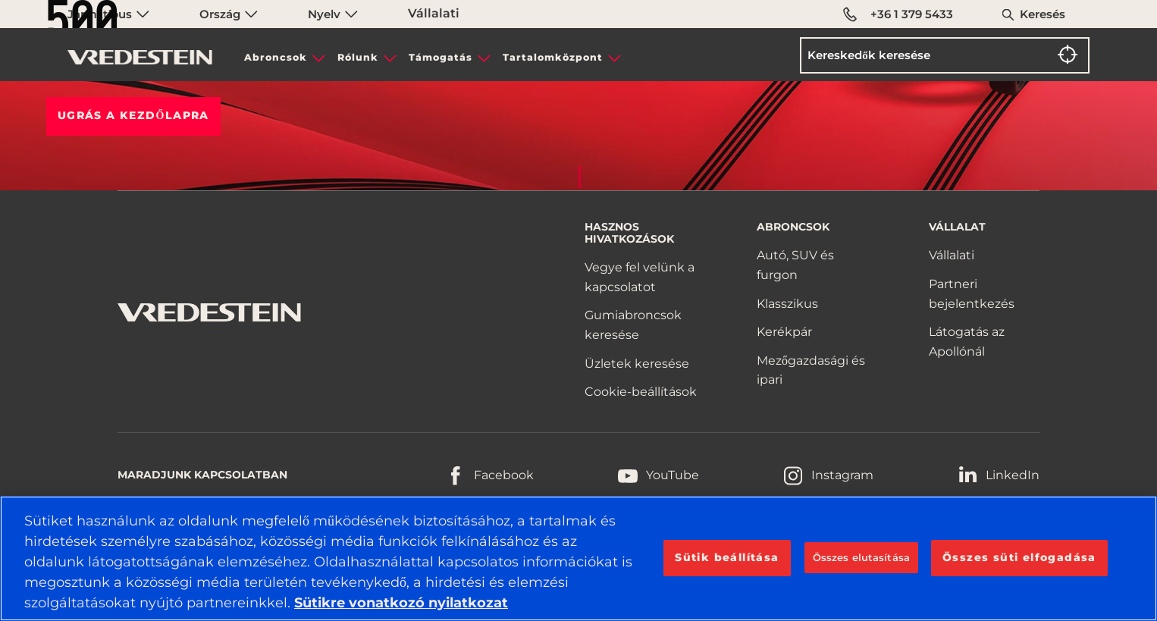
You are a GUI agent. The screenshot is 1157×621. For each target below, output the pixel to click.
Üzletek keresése (637, 363)
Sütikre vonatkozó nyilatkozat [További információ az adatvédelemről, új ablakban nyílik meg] (401, 602)
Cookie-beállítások (641, 391)
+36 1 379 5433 (898, 14)
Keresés (1042, 14)
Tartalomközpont (553, 57)
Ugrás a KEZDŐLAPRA (133, 115)
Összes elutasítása (861, 557)
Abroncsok (275, 57)
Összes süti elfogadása (1019, 557)
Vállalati (951, 255)
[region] (578, 558)
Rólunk (357, 57)
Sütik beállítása (727, 557)
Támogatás (440, 57)
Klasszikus (787, 303)
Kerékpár (784, 332)
